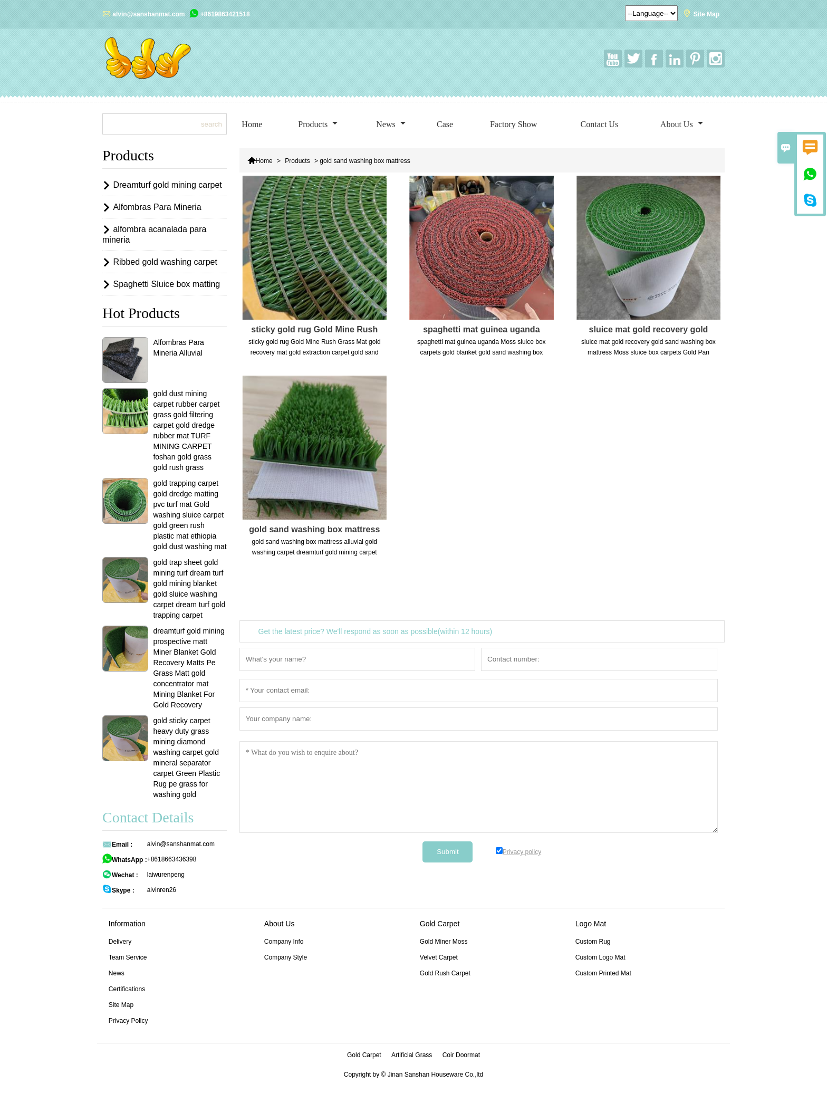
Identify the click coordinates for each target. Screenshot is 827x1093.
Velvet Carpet (439, 957)
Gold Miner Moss (444, 941)
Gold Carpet (364, 1055)
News (390, 124)
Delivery (120, 941)
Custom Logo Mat (600, 957)
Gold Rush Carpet (445, 973)
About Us (681, 124)
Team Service (128, 957)
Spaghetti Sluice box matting (166, 284)
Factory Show (513, 124)
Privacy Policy (128, 1020)
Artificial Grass (411, 1055)
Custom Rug (593, 941)
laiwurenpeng (166, 874)
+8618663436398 (172, 859)
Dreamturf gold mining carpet (167, 184)
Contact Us (600, 124)
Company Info (284, 941)
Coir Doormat (461, 1055)
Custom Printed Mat (603, 973)
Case (445, 124)
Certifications (127, 989)
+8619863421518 (225, 14)
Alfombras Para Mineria (157, 207)
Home (252, 124)
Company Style (285, 957)
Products (318, 124)
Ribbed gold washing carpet (165, 261)
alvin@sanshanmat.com (148, 14)
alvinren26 (161, 890)
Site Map (706, 14)
